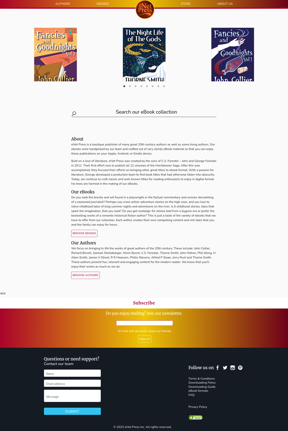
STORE (186, 4)
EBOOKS (103, 4)
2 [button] (130, 83)
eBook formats (198, 391)
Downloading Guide (202, 387)
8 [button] (164, 83)
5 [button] (147, 83)
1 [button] (124, 83)
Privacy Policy (198, 407)
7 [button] (158, 83)
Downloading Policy (202, 383)
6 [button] (152, 83)
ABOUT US (225, 4)
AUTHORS (62, 4)
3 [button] (135, 83)
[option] (144, 52)
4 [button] (141, 83)
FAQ (192, 395)
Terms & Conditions (202, 379)
